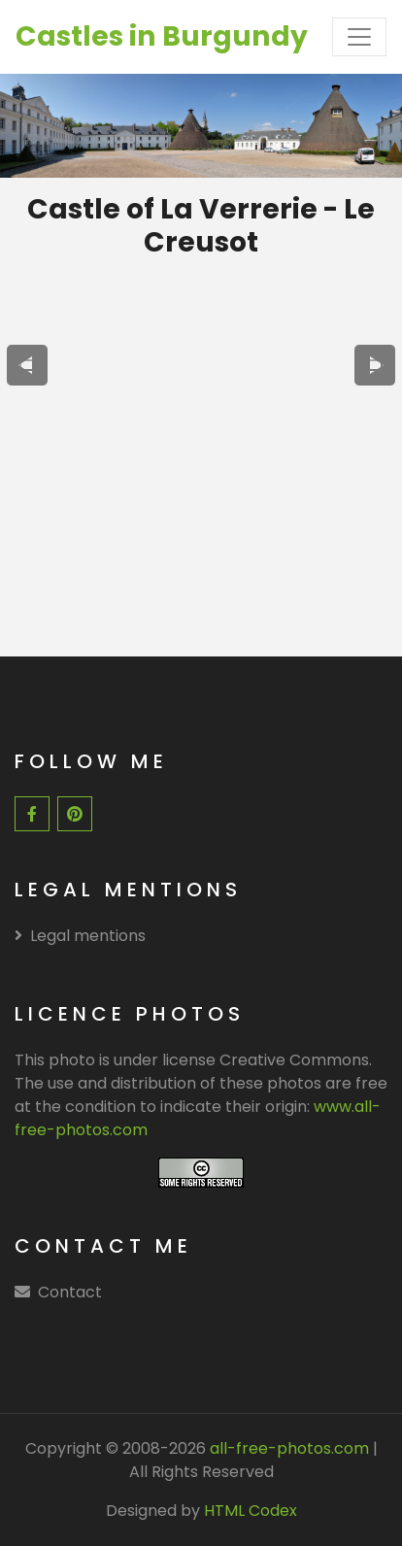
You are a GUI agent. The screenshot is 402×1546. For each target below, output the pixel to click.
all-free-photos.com (287, 1448)
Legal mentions (80, 935)
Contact (70, 1292)
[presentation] (27, 365)
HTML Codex (250, 1510)
